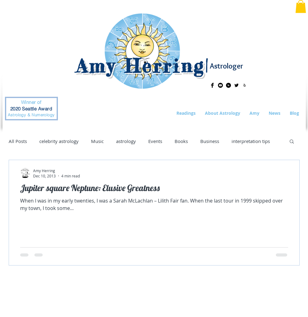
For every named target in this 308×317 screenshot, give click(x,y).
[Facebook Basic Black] (212, 85)
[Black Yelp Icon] (244, 85)
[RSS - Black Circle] (228, 85)
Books (181, 141)
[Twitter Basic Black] (236, 85)
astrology (126, 141)
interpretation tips (251, 141)
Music (97, 141)
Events (155, 141)
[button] (300, 6)
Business (209, 141)
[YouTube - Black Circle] (220, 85)
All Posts (18, 141)
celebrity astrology (59, 141)
